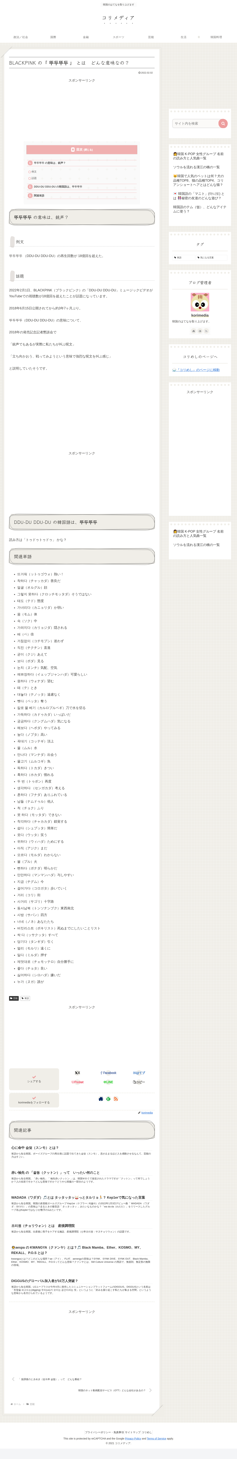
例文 (34, 172)
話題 (34, 179)
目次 (79, 149)
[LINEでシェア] (108, 1085)
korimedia (199, 315)
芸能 (14, 1001)
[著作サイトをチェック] (101, 1101)
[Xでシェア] (77, 1076)
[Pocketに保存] (77, 1085)
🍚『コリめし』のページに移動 (196, 370)
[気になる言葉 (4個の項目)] (211, 258)
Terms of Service (156, 1448)
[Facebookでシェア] (108, 1076)
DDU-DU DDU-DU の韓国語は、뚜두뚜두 (60, 188)
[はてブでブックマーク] (139, 1076)
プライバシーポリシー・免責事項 (101, 1442)
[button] (139, 1085)
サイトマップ (133, 1442)
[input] (197, 123)
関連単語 (40, 198)
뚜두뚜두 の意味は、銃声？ (51, 163)
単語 (25, 1001)
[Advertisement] (82, 109)
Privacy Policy (133, 1448)
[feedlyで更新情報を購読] (108, 1101)
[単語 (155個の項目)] (184, 258)
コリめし (149, 1442)
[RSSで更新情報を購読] (116, 1101)
